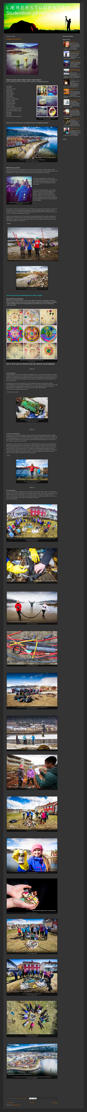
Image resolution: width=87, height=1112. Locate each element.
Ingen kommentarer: (23, 1098)
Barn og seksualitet (74, 109)
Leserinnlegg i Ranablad (75, 99)
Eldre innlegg (54, 1102)
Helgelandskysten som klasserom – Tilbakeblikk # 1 (75, 70)
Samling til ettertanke (74, 118)
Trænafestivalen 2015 (74, 61)
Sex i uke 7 (72, 79)
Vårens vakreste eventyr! (75, 51)
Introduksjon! (73, 42)
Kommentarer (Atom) (16, 1105)
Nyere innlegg (10, 1102)
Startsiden (32, 1102)
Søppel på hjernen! (13, 39)
